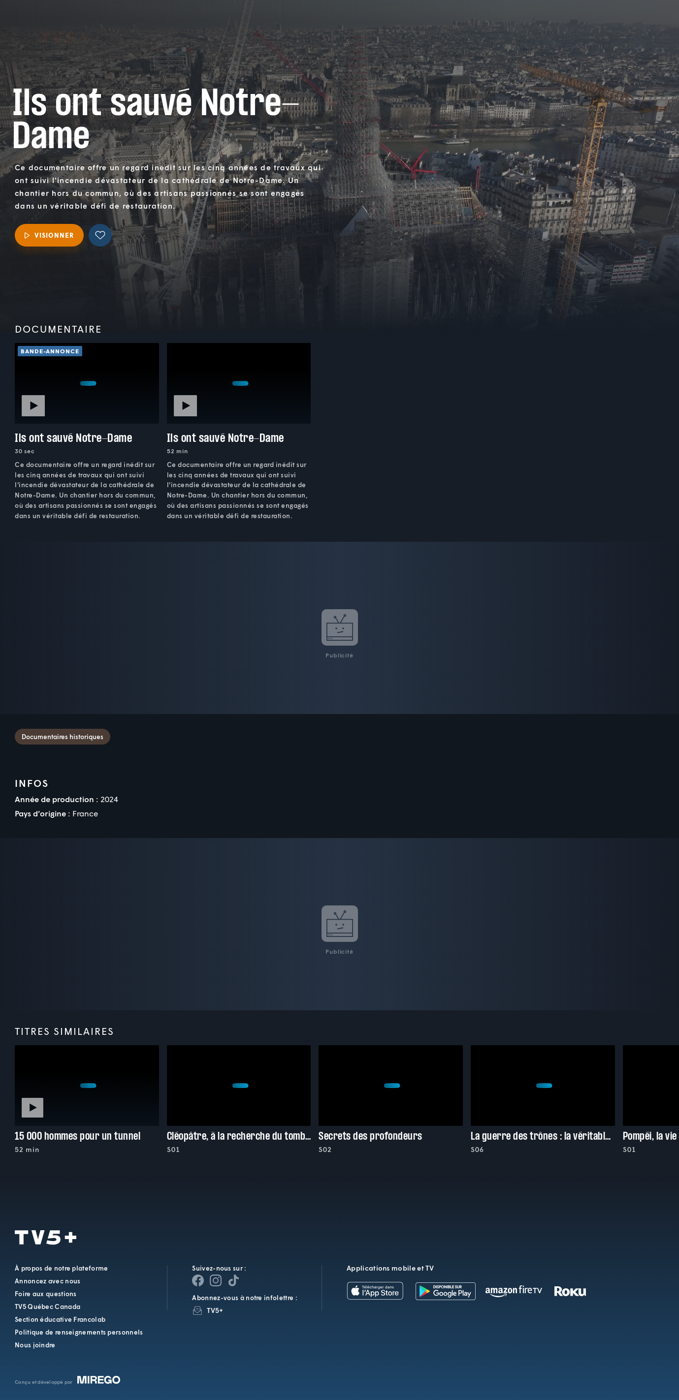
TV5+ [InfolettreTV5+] (215, 1310)
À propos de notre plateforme (61, 1268)
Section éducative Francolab (60, 1319)
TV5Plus (63, 24)
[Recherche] (638, 31)
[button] (504, 31)
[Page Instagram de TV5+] (216, 1280)
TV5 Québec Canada (47, 1306)
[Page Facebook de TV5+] (198, 1280)
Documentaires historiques (62, 737)
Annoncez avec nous (47, 1281)
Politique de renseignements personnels (79, 1332)
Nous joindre (35, 1345)
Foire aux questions (46, 1294)
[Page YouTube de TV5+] (233, 1280)
